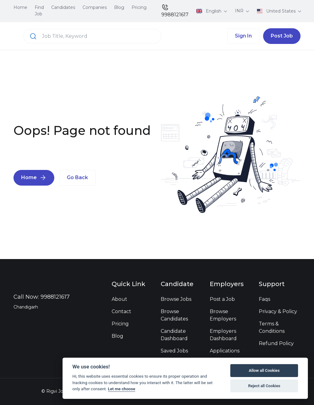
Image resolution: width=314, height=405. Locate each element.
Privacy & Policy (278, 311)
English (209, 11)
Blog (119, 7)
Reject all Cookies (264, 385)
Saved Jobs (174, 351)
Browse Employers (223, 315)
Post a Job (222, 299)
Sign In (243, 36)
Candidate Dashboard (174, 334)
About (119, 299)
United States (277, 11)
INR (240, 11)
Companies (94, 7)
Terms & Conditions (272, 327)
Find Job (39, 11)
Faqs (264, 299)
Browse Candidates (174, 315)
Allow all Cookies (264, 370)
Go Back (77, 177)
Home (20, 7)
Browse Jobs (176, 299)
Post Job (282, 36)
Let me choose (121, 388)
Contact (121, 311)
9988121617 (175, 11)
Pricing (139, 7)
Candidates (63, 7)
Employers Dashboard (223, 334)
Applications (224, 351)
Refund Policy (276, 343)
